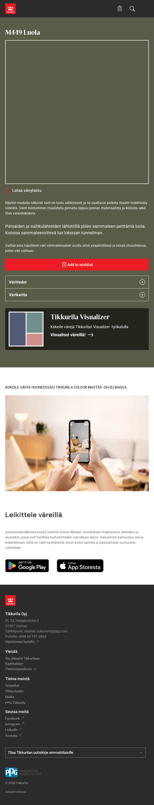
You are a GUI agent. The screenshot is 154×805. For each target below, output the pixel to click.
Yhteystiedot (14, 691)
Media (9, 697)
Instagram (12, 724)
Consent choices (15, 791)
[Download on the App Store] (80, 565)
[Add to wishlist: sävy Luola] (77, 264)
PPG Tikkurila (15, 703)
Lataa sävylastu (23, 190)
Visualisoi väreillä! (72, 334)
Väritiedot (77, 282)
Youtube (11, 736)
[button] (120, 9)
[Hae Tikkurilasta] (132, 8)
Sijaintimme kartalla (19, 642)
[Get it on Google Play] (27, 565)
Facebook (12, 718)
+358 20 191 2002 (32, 637)
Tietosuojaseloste (18, 669)
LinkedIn (11, 730)
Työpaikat (12, 686)
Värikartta (77, 294)
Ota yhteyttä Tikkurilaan (22, 659)
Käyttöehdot (14, 664)
